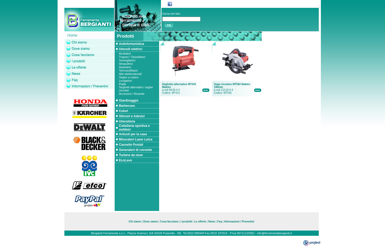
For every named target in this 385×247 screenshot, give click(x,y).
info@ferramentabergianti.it (274, 233)
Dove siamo (150, 221)
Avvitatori (125, 53)
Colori (123, 111)
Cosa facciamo (169, 221)
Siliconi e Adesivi (132, 116)
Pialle (122, 84)
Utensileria (127, 121)
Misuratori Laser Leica (135, 139)
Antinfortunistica (131, 44)
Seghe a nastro (129, 77)
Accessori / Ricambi (131, 93)
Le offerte (200, 221)
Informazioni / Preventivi (239, 221)
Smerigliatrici (127, 60)
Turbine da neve (131, 155)
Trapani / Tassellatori (132, 56)
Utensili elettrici (130, 49)
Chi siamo (135, 221)
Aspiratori (125, 67)
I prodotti (186, 221)
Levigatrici (125, 80)
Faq (219, 221)
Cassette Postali (131, 144)
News (211, 221)
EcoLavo (125, 160)
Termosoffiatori (128, 70)
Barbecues (127, 106)
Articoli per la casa (133, 134)
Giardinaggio (128, 100)
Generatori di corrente (135, 150)
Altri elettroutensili (130, 73)
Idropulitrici (126, 63)
